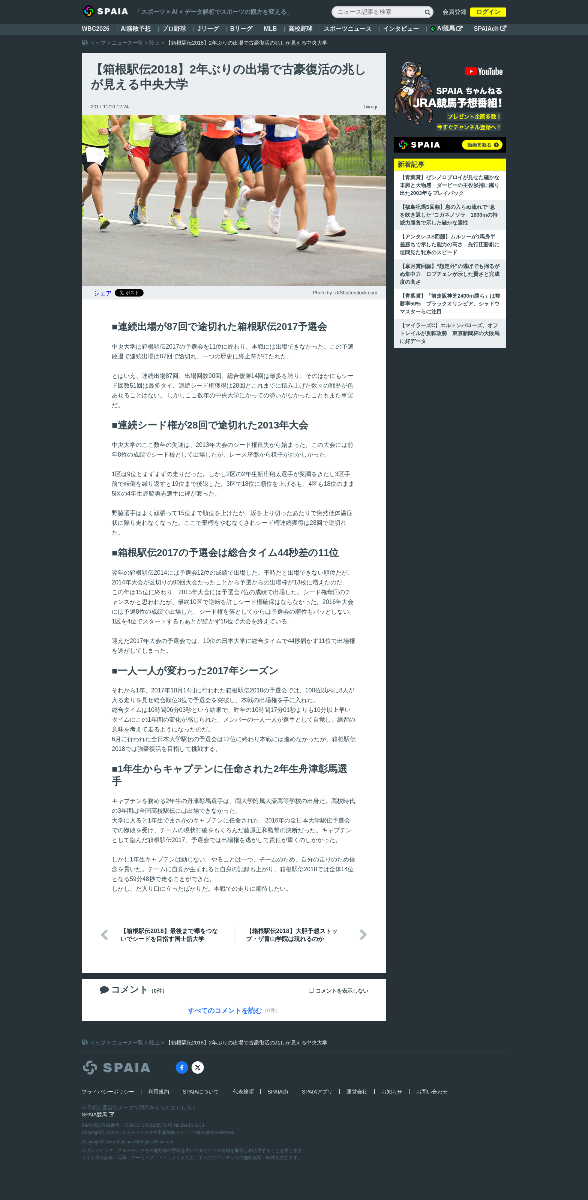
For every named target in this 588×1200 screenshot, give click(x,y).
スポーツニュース (348, 28)
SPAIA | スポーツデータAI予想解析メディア (150, 1132)
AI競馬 (446, 28)
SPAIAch (490, 28)
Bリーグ (241, 28)
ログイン (488, 12)
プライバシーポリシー (108, 1092)
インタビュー (401, 28)
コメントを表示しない (342, 991)
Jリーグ (208, 28)
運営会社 (357, 1092)
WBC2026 (96, 28)
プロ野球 (174, 28)
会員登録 (454, 12)
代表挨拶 (243, 1092)
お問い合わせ (432, 1092)
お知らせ (391, 1092)
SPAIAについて (201, 1092)
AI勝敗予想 (136, 28)
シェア (103, 293)
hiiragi (370, 106)
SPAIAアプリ (317, 1092)
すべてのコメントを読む (225, 1010)
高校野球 (300, 28)
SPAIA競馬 (98, 1115)
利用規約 (158, 1092)
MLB (270, 28)
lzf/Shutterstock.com (355, 292)
